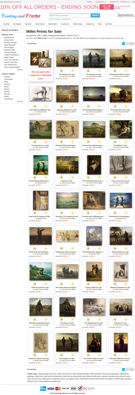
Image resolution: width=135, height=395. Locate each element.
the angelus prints (72, 379)
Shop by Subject (8, 74)
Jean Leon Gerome (11, 60)
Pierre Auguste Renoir (12, 67)
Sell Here (108, 24)
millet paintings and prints (47, 374)
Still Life (7, 94)
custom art (109, 38)
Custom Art (114, 2)
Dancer (6, 89)
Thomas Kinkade (10, 52)
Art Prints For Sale (21, 15)
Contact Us (125, 2)
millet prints (39, 376)
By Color (28, 24)
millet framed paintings (80, 374)
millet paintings (95, 374)
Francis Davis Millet (68, 254)
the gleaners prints (58, 379)
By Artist (6, 24)
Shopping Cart (127, 15)
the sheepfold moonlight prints (50, 381)
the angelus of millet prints (114, 379)
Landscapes (8, 79)
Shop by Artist (7, 35)
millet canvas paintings (110, 374)
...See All (19, 70)
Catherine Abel (9, 50)
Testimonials (77, 24)
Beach (6, 87)
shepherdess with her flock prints (92, 379)
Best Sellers (52, 24)
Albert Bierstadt (9, 45)
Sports (6, 97)
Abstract (7, 77)
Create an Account (14, 2)
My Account (101, 2)
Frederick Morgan (10, 42)
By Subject (17, 24)
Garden (7, 92)
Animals (7, 84)
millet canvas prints (64, 374)
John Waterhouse (10, 65)
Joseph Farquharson (11, 55)
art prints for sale (33, 35)
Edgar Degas (9, 57)
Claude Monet (9, 38)
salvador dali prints (108, 376)
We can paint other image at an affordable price (41, 75)
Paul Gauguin (9, 47)
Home (89, 2)
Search (95, 15)
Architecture (8, 99)
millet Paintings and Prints (54, 35)
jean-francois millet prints (53, 376)
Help (133, 2)
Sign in (2, 2)
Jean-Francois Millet (68, 76)
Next (131, 44)
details (118, 7)
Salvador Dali (41, 112)
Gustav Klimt (8, 40)
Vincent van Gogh (10, 62)
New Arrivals (39, 24)
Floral (6, 82)
